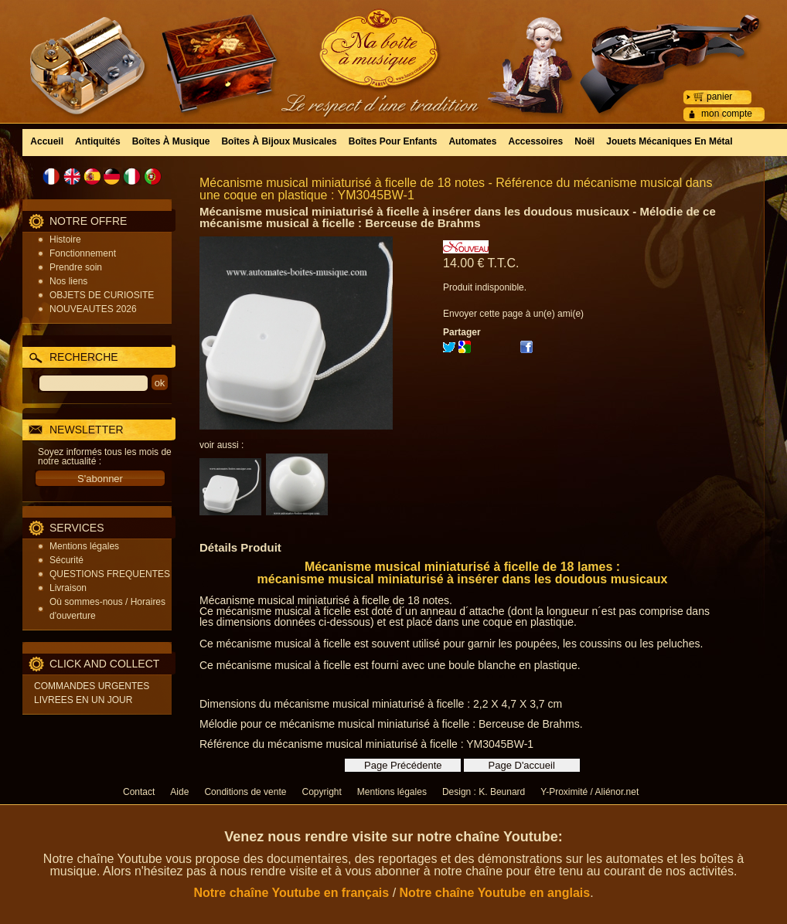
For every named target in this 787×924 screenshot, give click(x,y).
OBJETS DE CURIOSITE (101, 295)
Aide (179, 791)
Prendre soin (75, 267)
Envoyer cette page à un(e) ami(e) (513, 313)
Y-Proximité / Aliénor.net (589, 791)
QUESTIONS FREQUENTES (109, 574)
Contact (139, 791)
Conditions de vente (245, 791)
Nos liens (68, 281)
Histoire (65, 239)
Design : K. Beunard (483, 791)
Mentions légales (84, 546)
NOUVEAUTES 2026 (93, 309)
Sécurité (66, 560)
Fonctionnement (82, 253)
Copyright (321, 791)
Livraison (68, 588)
